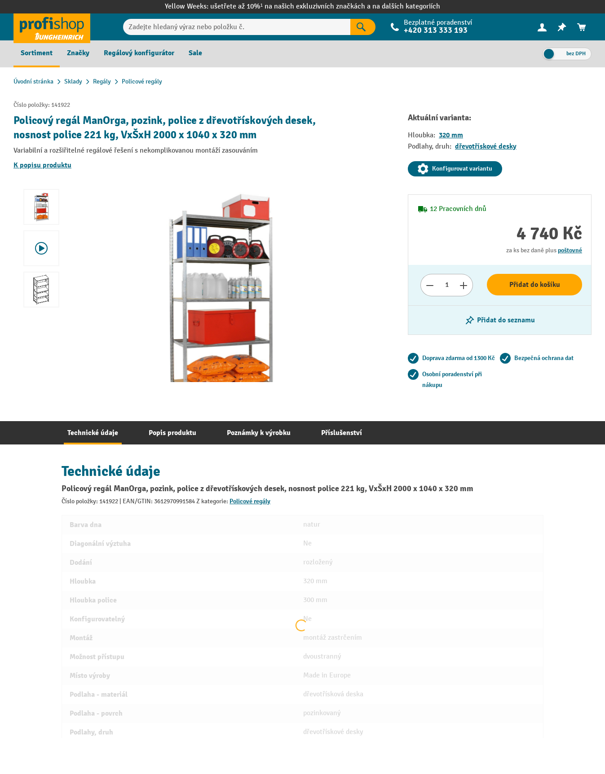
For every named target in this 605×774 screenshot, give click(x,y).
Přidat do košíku (534, 284)
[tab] (93, 432)
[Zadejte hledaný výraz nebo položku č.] (237, 27)
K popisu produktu (42, 165)
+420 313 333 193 (436, 30)
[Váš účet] (542, 27)
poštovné (570, 250)
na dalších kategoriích (406, 6)
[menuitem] (542, 27)
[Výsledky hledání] (362, 27)
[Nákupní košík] (582, 27)
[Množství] (447, 285)
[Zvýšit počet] (464, 285)
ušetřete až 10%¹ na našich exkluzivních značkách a (291, 6)
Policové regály (250, 501)
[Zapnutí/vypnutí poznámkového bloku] (499, 320)
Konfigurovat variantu (455, 168)
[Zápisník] (562, 27)
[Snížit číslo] (429, 285)
